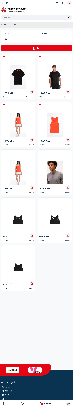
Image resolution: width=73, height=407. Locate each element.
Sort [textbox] (6, 39)
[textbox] (56, 17)
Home (4, 25)
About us (6, 391)
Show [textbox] (7, 33)
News (5, 394)
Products (12, 25)
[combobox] (56, 17)
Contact (6, 398)
